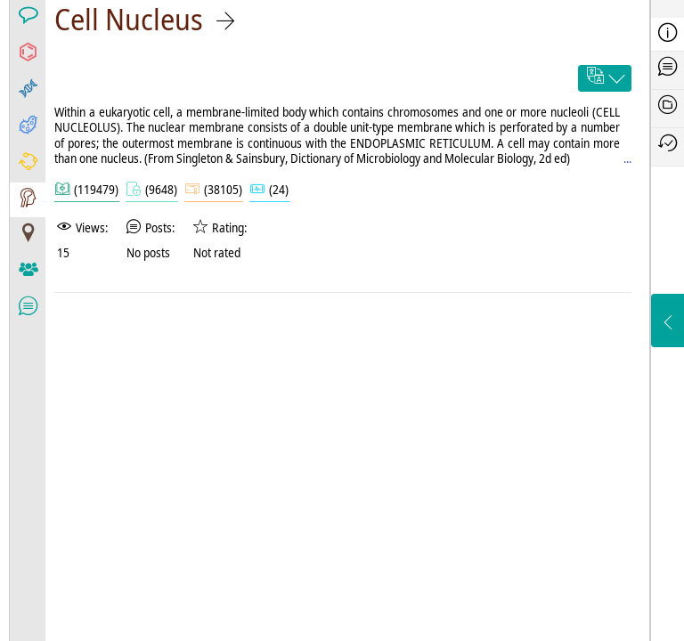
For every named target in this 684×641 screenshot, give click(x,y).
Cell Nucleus (128, 19)
